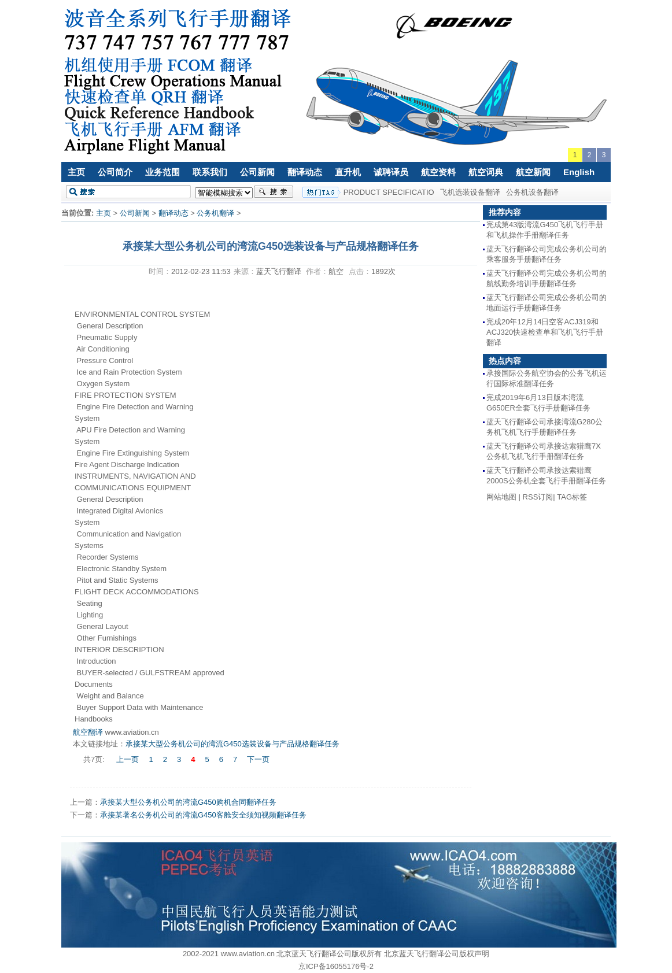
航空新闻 (533, 172)
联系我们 (210, 172)
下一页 (258, 759)
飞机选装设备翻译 (470, 192)
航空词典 (485, 172)
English (579, 172)
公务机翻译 (215, 213)
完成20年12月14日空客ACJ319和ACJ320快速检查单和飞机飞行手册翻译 (544, 332)
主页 (76, 172)
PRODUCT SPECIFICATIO (389, 192)
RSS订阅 (538, 497)
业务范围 (162, 172)
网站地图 (501, 497)
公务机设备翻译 (532, 192)
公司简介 (115, 172)
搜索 (273, 192)
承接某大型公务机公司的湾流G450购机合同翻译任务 (188, 802)
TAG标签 (572, 497)
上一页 (127, 759)
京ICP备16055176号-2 (336, 966)
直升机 (348, 172)
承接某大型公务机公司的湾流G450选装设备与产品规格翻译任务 (232, 743)
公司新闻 (257, 172)
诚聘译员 (391, 172)
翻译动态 (304, 172)
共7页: (94, 759)
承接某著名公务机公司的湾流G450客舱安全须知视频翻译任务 (203, 815)
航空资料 (438, 172)
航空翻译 (88, 732)
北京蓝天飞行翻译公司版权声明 (436, 953)
